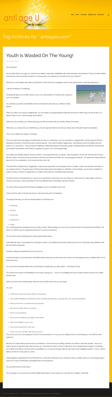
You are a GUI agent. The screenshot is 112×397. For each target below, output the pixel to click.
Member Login (92, 14)
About (77, 14)
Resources (101, 14)
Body (16, 61)
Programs (84, 14)
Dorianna (11, 61)
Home (72, 14)
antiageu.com (16, 373)
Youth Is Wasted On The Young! (39, 55)
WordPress (56, 393)
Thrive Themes (36, 393)
